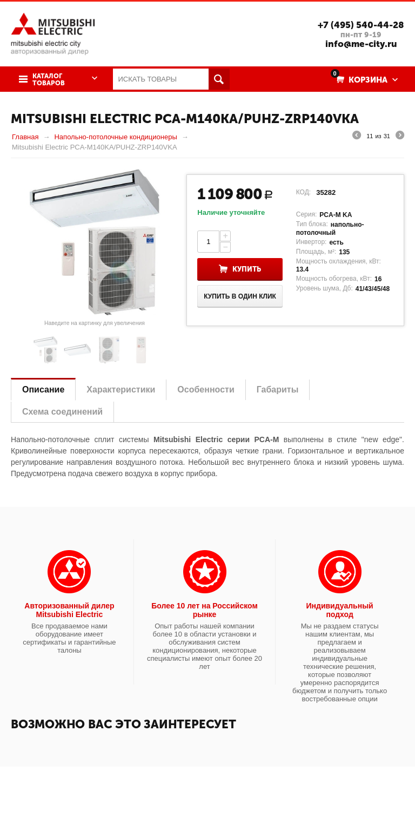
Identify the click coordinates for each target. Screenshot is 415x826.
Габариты (278, 389)
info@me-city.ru (361, 43)
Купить (246, 269)
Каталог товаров (48, 80)
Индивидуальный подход (339, 610)
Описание (43, 389)
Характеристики (120, 389)
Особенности (205, 389)
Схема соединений (62, 411)
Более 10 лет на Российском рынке (204, 610)
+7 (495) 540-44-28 (361, 24)
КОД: (303, 192)
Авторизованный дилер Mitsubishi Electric (69, 610)
